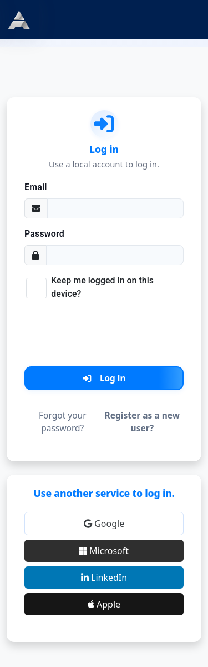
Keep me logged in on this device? (102, 287)
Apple (104, 604)
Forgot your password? (63, 421)
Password (44, 233)
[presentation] (104, 331)
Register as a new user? (142, 421)
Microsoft (104, 551)
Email (35, 187)
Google (104, 523)
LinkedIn (104, 577)
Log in (104, 378)
